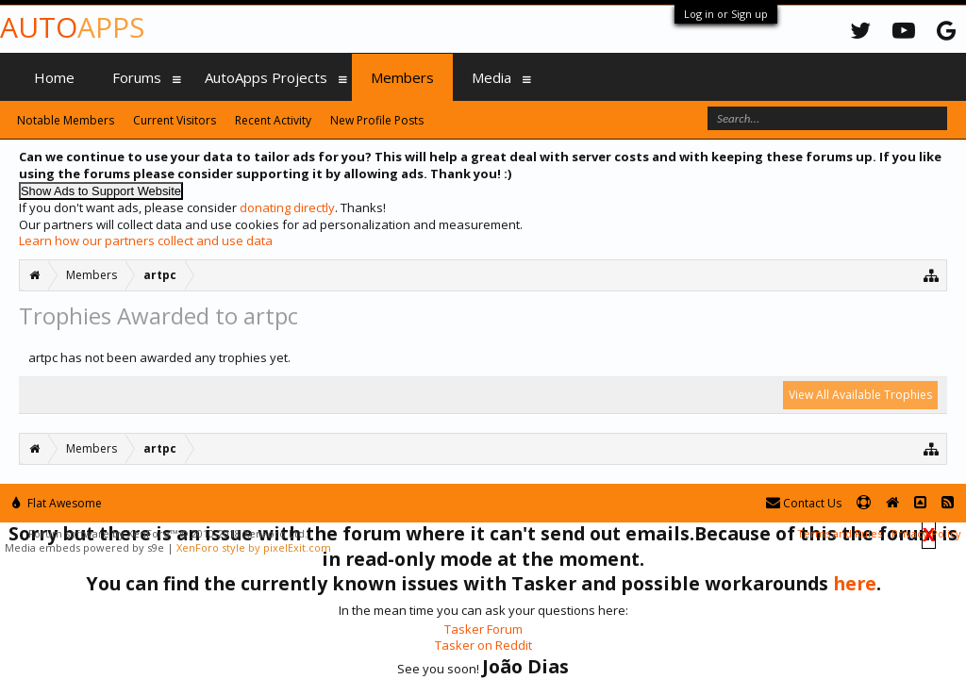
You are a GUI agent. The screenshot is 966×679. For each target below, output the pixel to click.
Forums (136, 77)
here (854, 583)
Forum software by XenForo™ (168, 533)
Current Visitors (174, 120)
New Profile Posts (377, 120)
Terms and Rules (839, 533)
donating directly (287, 207)
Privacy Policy (926, 533)
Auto (72, 27)
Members (402, 77)
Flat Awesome (57, 503)
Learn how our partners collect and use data (146, 240)
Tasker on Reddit (483, 645)
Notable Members (65, 120)
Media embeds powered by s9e (84, 547)
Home (54, 77)
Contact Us (803, 503)
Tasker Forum (483, 629)
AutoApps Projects (266, 77)
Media (491, 77)
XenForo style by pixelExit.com (253, 547)
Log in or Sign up (726, 14)
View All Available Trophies (860, 395)
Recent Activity (273, 120)
